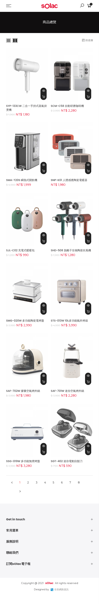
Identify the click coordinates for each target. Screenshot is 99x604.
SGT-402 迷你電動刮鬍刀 (66, 461)
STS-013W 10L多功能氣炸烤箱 (69, 321)
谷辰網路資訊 (61, 589)
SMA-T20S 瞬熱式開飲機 (21, 180)
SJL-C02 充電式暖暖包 (20, 250)
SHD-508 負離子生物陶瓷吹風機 (71, 250)
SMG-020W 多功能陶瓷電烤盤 (25, 321)
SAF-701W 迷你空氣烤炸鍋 (67, 391)
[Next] (20, 492)
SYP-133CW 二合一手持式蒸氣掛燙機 (26, 108)
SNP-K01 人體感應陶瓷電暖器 (69, 180)
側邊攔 (87, 40)
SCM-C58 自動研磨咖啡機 (67, 106)
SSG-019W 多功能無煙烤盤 (23, 461)
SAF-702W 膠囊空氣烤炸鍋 (23, 391)
